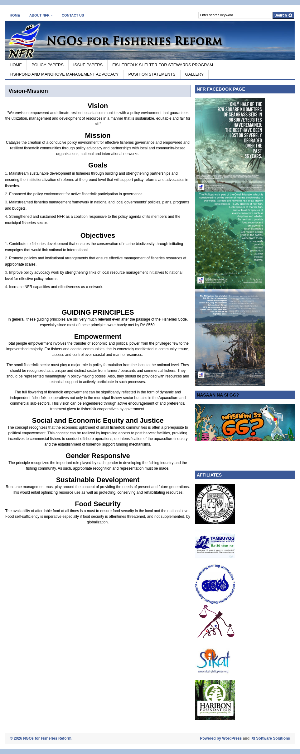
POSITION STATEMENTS (151, 74)
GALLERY (194, 74)
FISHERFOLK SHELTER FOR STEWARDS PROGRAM (162, 64)
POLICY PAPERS (47, 64)
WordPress (232, 738)
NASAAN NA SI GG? (218, 394)
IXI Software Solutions (270, 738)
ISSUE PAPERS (88, 64)
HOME (15, 15)
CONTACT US (73, 15)
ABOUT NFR (40, 15)
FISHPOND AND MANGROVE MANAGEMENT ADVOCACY (64, 74)
